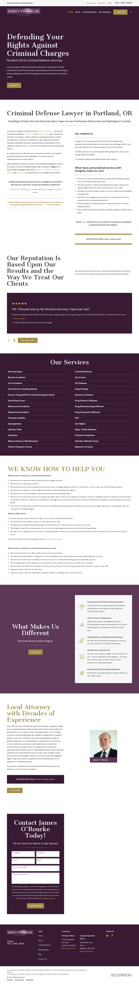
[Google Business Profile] (107, 935)
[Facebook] (112, 935)
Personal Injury (43, 950)
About (40, 940)
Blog (110, 3)
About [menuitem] (77, 12)
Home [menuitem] (70, 12)
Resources (91, 3)
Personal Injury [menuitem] (105, 12)
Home (40, 936)
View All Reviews (27, 340)
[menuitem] (10, 980)
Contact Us (120, 12)
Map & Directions (68, 948)
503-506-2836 (123, 2)
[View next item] (14, 340)
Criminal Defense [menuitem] (90, 12)
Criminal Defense (44, 945)
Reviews (101, 3)
